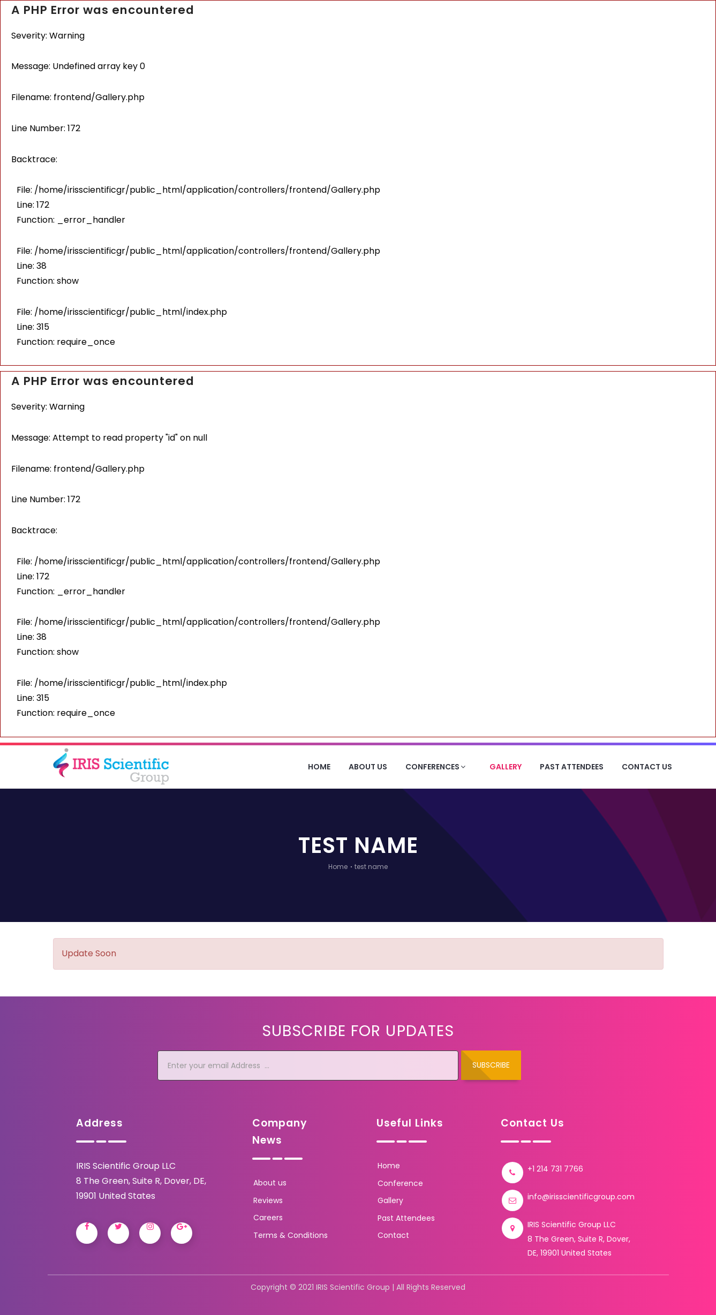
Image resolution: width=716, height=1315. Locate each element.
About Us (368, 766)
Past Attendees (572, 766)
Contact (393, 1235)
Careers (268, 1217)
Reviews (268, 1200)
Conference (400, 1183)
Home (319, 766)
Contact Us (647, 766)
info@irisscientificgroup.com (581, 1196)
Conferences (436, 766)
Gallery (505, 766)
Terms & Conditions (290, 1235)
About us (270, 1182)
